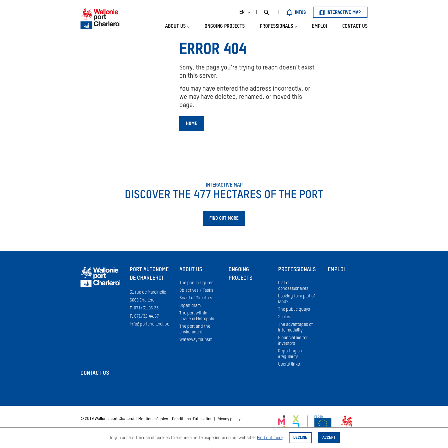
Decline (300, 438)
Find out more (270, 438)
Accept (328, 438)
